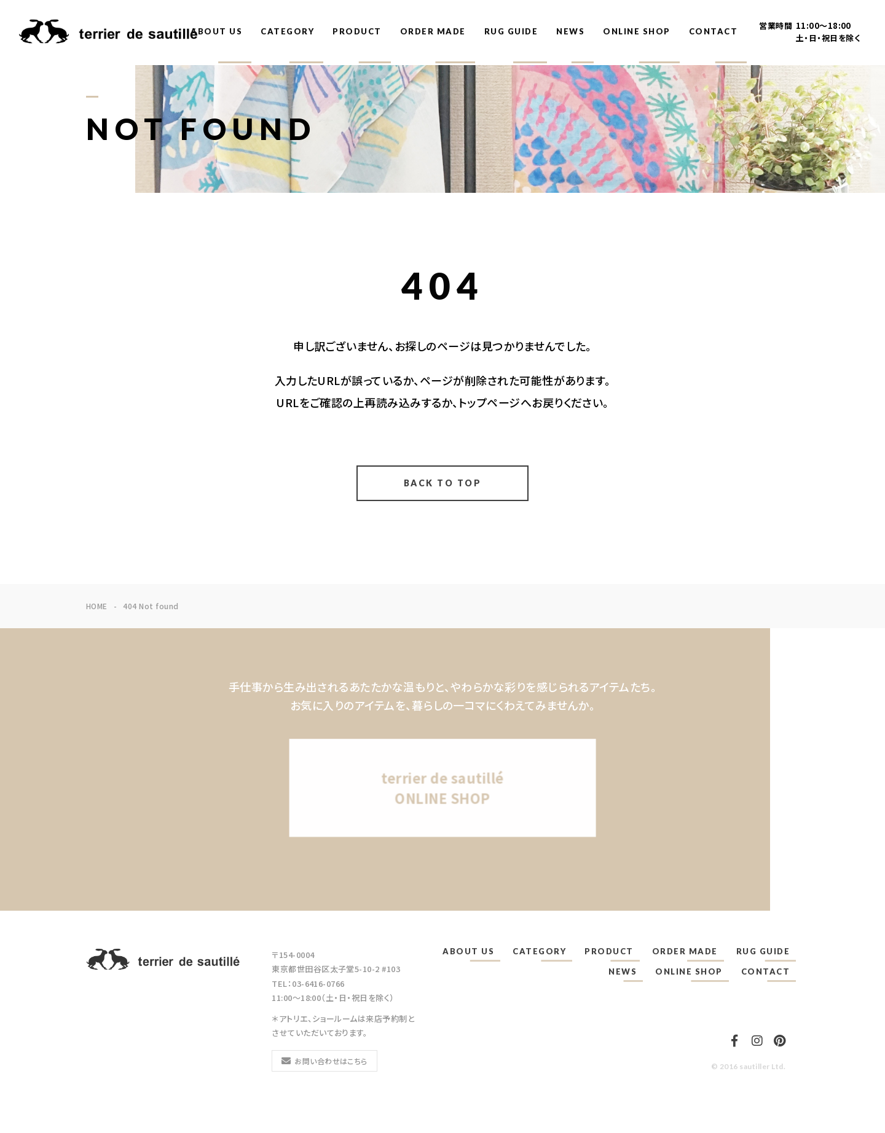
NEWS (570, 31)
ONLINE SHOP (637, 31)
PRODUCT (357, 31)
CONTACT (713, 31)
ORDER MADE (433, 31)
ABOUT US (216, 31)
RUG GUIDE (511, 31)
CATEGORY (287, 31)
